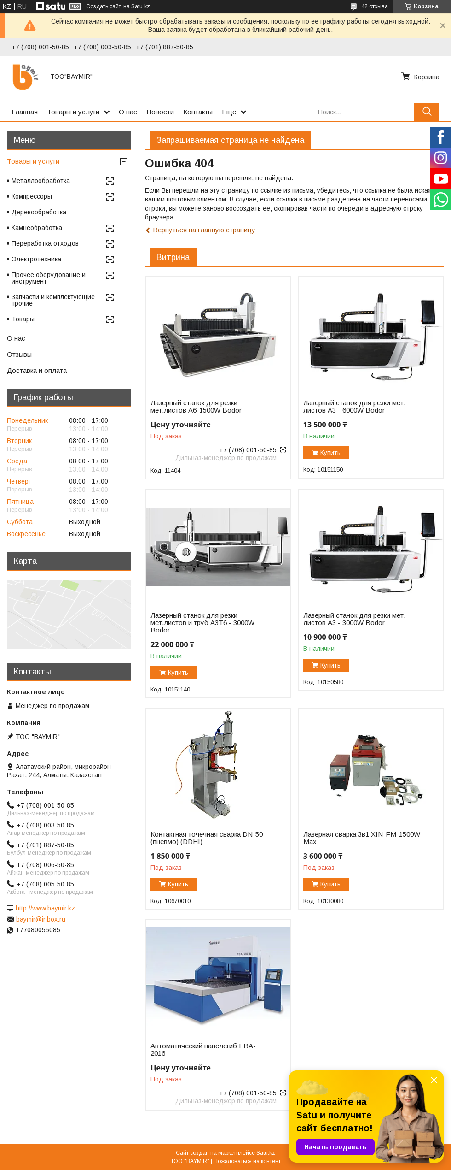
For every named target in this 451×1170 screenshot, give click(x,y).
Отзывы (19, 354)
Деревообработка (39, 212)
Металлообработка (41, 180)
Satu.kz (265, 1153)
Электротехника (36, 259)
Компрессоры (32, 196)
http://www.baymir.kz (45, 908)
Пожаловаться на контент (247, 1161)
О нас (128, 112)
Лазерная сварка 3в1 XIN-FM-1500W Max (361, 838)
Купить (330, 452)
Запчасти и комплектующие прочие (53, 300)
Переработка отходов (45, 243)
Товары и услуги (73, 112)
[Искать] (426, 112)
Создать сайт (103, 6)
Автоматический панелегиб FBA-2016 (203, 1049)
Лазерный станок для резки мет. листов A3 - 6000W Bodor (354, 406)
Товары (23, 319)
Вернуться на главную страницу (204, 230)
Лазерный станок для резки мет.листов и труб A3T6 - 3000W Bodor (202, 623)
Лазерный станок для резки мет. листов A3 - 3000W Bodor (354, 619)
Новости (160, 112)
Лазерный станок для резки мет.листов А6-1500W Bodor (196, 406)
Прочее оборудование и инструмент (49, 278)
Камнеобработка (37, 227)
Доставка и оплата (37, 370)
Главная (25, 112)
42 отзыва (374, 6)
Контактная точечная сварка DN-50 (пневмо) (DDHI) (206, 838)
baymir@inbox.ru (40, 919)
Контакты (198, 112)
